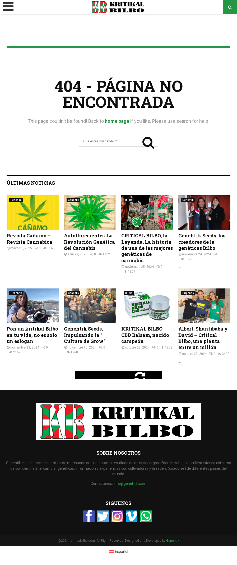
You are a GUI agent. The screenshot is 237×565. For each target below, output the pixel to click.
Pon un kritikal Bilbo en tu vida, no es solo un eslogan (32, 335)
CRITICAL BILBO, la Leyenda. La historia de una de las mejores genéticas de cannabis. (147, 248)
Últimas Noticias (31, 183)
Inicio (128, 199)
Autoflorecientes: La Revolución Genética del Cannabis (89, 241)
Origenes (188, 293)
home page (117, 121)
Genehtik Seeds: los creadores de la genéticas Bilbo (201, 241)
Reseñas (16, 199)
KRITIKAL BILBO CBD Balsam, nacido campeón (145, 335)
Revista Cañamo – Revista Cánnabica (29, 238)
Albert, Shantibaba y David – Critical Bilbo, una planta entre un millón (203, 338)
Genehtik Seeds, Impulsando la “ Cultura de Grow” (84, 335)
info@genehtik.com (130, 483)
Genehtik (73, 199)
